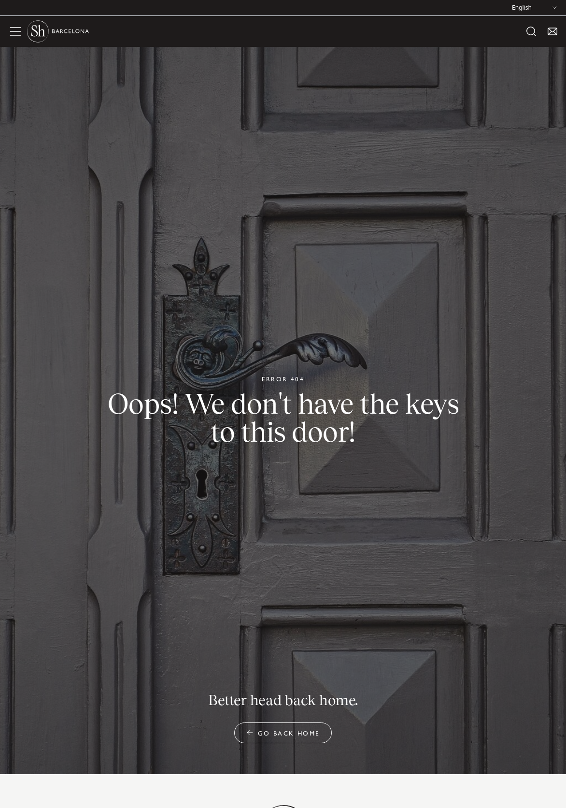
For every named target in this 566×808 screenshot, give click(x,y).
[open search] (531, 31)
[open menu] (15, 31)
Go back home (283, 732)
